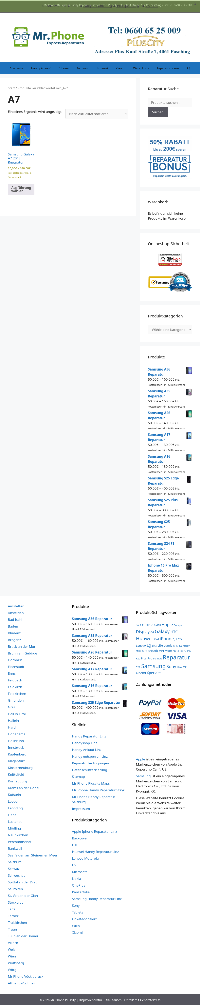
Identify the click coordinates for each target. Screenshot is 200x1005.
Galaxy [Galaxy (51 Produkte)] (162, 630)
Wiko (76, 924)
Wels (11, 948)
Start (11, 87)
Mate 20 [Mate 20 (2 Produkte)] (140, 650)
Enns (12, 672)
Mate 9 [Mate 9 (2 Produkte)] (186, 644)
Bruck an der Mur (21, 645)
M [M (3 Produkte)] (174, 644)
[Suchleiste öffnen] (188, 67)
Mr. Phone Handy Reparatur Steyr (98, 789)
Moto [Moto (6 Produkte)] (168, 650)
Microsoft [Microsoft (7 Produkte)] (151, 650)
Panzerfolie (81, 891)
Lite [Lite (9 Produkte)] (160, 644)
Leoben (14, 800)
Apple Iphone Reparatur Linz (94, 830)
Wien (12, 955)
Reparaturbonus (167, 67)
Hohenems (16, 733)
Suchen (158, 111)
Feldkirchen (17, 692)
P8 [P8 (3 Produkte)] (181, 649)
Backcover (80, 837)
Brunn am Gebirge (22, 652)
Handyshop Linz (84, 742)
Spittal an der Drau (23, 881)
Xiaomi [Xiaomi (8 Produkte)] (141, 672)
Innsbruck (16, 746)
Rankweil (15, 847)
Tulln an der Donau (23, 935)
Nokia (76, 877)
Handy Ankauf (41, 67)
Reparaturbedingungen (90, 762)
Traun (12, 928)
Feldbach (15, 679)
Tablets (77, 911)
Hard (12, 726)
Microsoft (79, 871)
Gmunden (16, 699)
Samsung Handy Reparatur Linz (97, 897)
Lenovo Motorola (85, 857)
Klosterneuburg (20, 766)
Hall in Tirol (17, 713)
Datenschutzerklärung (89, 769)
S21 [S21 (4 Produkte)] (138, 666)
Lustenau (15, 820)
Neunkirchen (18, 834)
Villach (13, 941)
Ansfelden (16, 612)
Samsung (83, 67)
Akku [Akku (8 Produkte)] (157, 624)
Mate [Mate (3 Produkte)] (179, 644)
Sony (76, 904)
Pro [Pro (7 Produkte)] (150, 657)
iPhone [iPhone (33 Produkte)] (167, 637)
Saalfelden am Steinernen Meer (33, 854)
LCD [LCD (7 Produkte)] (179, 638)
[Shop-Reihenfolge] (96, 112)
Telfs (11, 908)
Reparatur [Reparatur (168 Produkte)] (176, 656)
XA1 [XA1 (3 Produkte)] (185, 666)
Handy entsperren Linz (90, 755)
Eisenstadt (16, 665)
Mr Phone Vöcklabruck (25, 975)
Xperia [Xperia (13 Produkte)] (152, 671)
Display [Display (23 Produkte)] (143, 630)
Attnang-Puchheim (22, 982)
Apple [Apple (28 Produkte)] (167, 623)
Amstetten (16, 605)
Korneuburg (17, 780)
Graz (11, 706)
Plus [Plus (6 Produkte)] (144, 657)
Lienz (12, 814)
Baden (13, 625)
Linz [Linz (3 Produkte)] (154, 644)
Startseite (16, 67)
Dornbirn (15, 659)
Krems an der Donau (24, 787)
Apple (140, 758)
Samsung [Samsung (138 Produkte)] (153, 665)
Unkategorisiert (84, 918)
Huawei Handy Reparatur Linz (95, 850)
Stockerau (16, 901)
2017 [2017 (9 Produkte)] (149, 624)
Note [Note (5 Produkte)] (176, 650)
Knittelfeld (16, 773)
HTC (75, 844)
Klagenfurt (16, 760)
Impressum (81, 807)
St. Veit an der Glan (23, 894)
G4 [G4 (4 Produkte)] (152, 631)
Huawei (102, 67)
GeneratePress (150, 999)
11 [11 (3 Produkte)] (143, 624)
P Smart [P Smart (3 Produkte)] (157, 657)
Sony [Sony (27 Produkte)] (171, 665)
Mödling (14, 827)
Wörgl (12, 968)
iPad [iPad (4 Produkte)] (156, 638)
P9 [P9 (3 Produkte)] (185, 649)
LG (74, 864)
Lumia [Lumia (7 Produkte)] (168, 644)
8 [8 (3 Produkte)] (140, 624)
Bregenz (14, 638)
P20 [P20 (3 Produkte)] (138, 657)
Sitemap (78, 775)
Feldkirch (15, 686)
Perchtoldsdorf (19, 840)
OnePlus (78, 884)
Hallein (13, 719)
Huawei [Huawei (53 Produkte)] (144, 637)
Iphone (63, 67)
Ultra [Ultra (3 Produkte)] (180, 666)
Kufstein (14, 793)
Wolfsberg (16, 962)
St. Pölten (15, 888)
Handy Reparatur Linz (89, 735)
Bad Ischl (15, 618)
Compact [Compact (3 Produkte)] (179, 624)
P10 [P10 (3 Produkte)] (189, 649)
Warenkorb (141, 67)
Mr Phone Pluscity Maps (91, 782)
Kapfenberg (17, 753)
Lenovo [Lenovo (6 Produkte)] (141, 644)
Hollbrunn (16, 739)
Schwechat (16, 874)
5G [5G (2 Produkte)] (137, 624)
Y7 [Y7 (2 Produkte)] (159, 672)
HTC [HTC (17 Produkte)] (174, 630)
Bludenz (14, 632)
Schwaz (14, 867)
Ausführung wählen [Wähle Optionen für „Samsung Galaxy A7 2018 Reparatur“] (21, 188)
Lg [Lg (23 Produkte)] (149, 644)
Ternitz (13, 915)
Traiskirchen (17, 921)
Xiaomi (120, 67)
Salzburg (15, 861)
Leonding (15, 807)
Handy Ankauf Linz (86, 748)
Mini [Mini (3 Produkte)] (161, 649)
